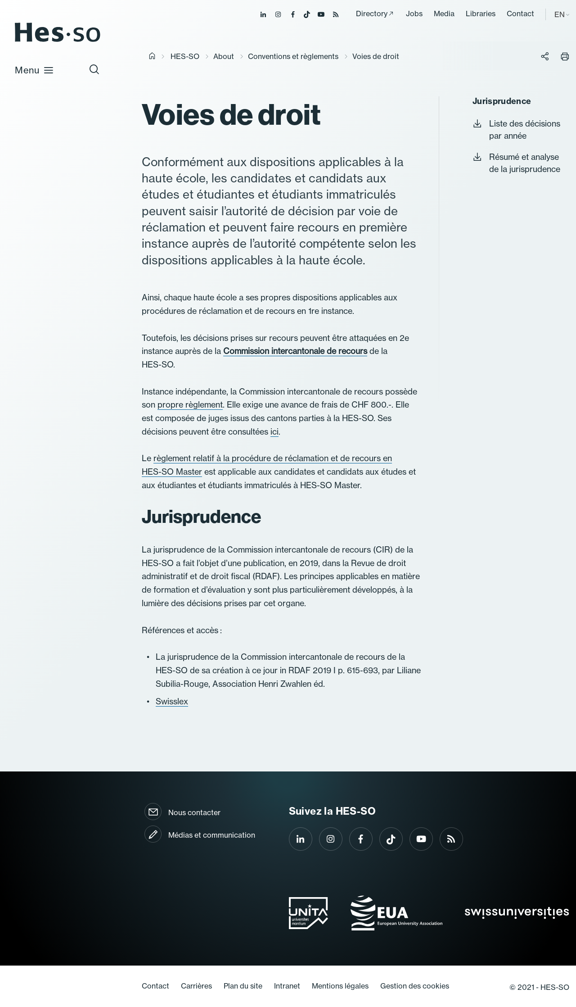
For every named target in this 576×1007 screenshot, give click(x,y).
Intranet (287, 985)
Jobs (414, 13)
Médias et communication (211, 835)
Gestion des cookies (414, 985)
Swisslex (172, 701)
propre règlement (190, 404)
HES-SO (185, 56)
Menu (34, 70)
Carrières (196, 985)
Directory (371, 13)
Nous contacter (194, 812)
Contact (520, 13)
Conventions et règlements (293, 56)
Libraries (480, 13)
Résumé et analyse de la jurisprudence (516, 163)
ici (274, 431)
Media (444, 13)
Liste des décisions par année (516, 129)
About (223, 56)
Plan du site (243, 985)
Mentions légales (340, 985)
